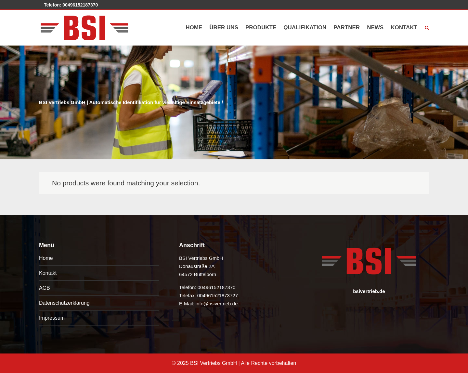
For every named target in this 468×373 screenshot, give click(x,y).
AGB (44, 288)
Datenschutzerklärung (64, 303)
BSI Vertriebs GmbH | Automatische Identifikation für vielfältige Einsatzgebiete (129, 102)
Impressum (52, 318)
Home (46, 258)
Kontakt (48, 273)
